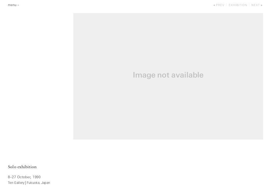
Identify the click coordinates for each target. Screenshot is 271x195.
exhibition (238, 5)
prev (220, 5)
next (255, 5)
